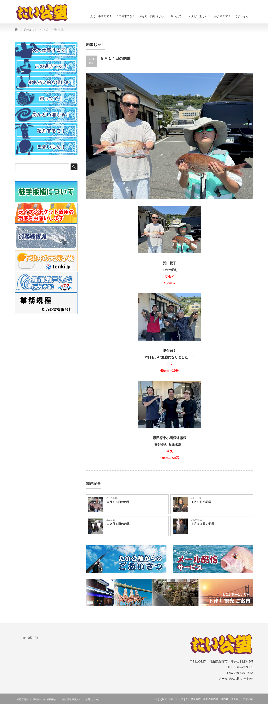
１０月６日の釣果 (118, 523)
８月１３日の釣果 (202, 523)
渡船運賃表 (22, 699)
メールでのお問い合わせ (235, 678)
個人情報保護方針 (71, 699)
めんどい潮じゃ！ (199, 16)
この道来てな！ (125, 16)
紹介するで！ (222, 16)
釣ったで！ (177, 16)
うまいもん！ (243, 16)
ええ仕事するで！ (101, 16)
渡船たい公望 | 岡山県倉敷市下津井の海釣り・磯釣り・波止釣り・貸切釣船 (210, 699)
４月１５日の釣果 (118, 502)
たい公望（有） (31, 637)
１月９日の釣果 (201, 502)
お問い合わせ (92, 699)
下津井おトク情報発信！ (45, 699)
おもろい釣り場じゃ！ (152, 16)
